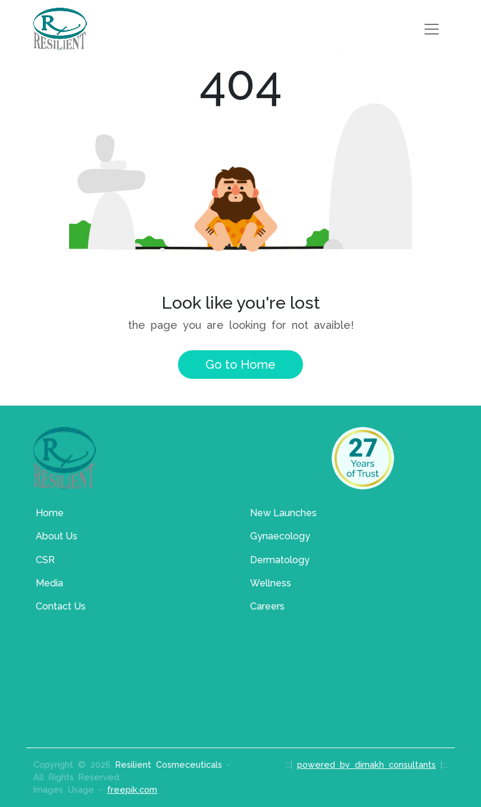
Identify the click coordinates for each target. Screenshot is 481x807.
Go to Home (240, 364)
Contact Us (61, 606)
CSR (45, 560)
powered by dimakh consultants (366, 764)
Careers (267, 606)
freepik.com (132, 789)
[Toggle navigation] (432, 29)
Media (49, 583)
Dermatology (280, 560)
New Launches (283, 513)
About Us (56, 536)
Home (50, 513)
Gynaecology (280, 536)
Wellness (270, 583)
